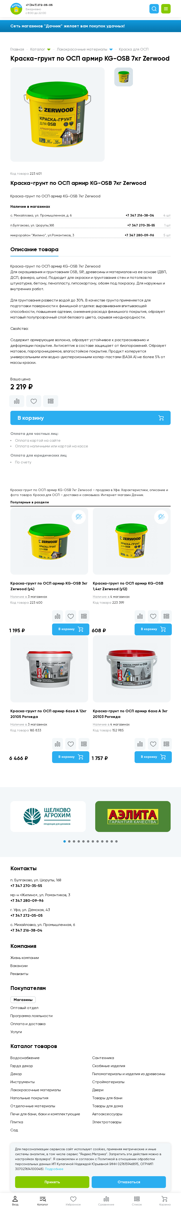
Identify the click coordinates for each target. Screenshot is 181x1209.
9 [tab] (102, 841)
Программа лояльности (31, 1016)
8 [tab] (97, 841)
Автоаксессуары (107, 1114)
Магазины (23, 999)
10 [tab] (107, 841)
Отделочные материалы (32, 1106)
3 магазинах (28, 596)
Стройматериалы (108, 1082)
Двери (97, 1090)
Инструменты (22, 1082)
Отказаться (129, 1182)
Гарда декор (21, 1066)
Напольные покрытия (29, 1098)
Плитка (16, 1122)
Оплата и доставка (27, 1024)
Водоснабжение (25, 1058)
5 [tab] (83, 841)
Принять (52, 1182)
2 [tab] (69, 841)
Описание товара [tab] (34, 249)
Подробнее (54, 1169)
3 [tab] (74, 841)
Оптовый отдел (24, 1007)
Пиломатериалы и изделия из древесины (128, 1074)
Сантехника (103, 1058)
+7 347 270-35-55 (141, 225)
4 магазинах (111, 596)
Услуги (16, 1032)
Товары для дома (107, 1106)
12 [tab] (116, 841)
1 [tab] (64, 841)
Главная (17, 49)
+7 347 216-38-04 (140, 215)
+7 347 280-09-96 (139, 235)
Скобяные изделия (108, 1066)
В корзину (90, 417)
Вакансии (19, 965)
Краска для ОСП (133, 49)
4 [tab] (79, 841)
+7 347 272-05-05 (26, 915)
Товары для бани (107, 1098)
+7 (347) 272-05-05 (39, 5)
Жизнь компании (24, 957)
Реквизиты (19, 973)
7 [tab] (93, 841)
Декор (16, 1074)
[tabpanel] (48, 816)
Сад (14, 1130)
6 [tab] (88, 841)
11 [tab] (112, 841)
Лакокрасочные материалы (85, 49)
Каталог (40, 49)
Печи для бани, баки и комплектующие (45, 1114)
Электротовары (106, 1122)
